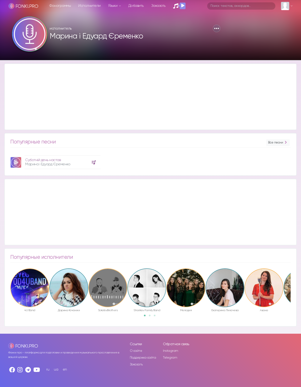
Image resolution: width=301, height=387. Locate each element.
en (65, 369)
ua (56, 369)
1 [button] (146, 317)
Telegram (170, 357)
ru (47, 369)
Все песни (278, 142)
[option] (55, 160)
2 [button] (151, 317)
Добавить (136, 6)
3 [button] (156, 317)
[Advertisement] (146, 97)
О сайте (136, 350)
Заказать (158, 6)
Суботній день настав (43, 160)
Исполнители (89, 6)
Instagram (170, 350)
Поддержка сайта (143, 357)
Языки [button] (113, 6)
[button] (216, 28)
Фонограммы (60, 6)
